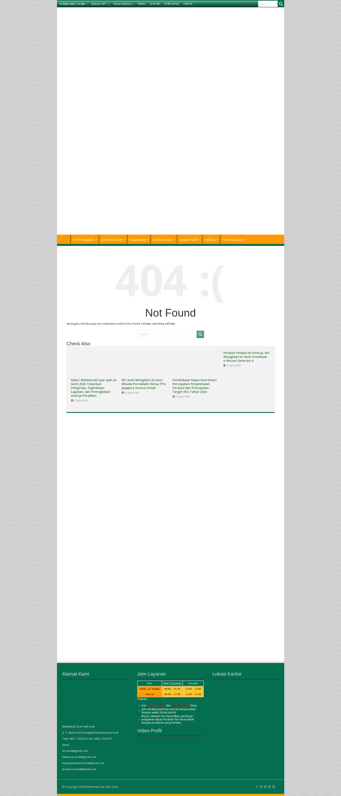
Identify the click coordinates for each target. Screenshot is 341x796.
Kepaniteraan (138, 239)
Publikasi (210, 239)
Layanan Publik (188, 239)
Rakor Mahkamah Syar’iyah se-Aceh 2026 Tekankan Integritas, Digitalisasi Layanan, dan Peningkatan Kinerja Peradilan (94, 388)
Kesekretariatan (162, 239)
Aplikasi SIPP (98, 3)
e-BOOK (187, 3)
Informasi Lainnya (233, 239)
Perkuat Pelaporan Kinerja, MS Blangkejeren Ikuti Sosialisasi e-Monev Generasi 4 (246, 357)
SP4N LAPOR (171, 3)
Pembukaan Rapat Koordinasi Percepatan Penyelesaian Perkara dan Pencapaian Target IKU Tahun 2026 (194, 386)
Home (64, 239)
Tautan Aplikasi (122, 3)
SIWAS (141, 3)
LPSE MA (155, 3)
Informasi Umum (112, 239)
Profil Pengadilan (83, 239)
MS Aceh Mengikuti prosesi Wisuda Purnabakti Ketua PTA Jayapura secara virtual (143, 384)
